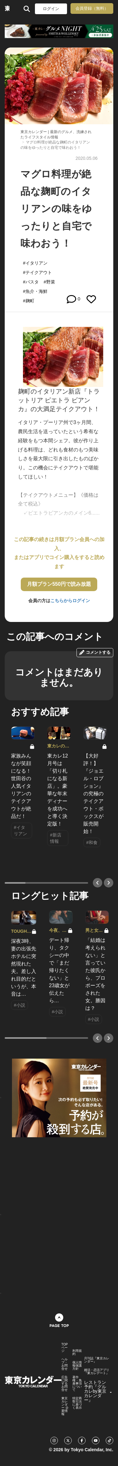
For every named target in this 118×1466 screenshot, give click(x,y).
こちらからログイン (70, 600)
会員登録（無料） (92, 8)
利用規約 (77, 1352)
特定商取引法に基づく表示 (77, 1403)
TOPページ (64, 1347)
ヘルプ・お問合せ (64, 1364)
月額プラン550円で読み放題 (59, 584)
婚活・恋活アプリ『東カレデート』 (96, 1371)
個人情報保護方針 (77, 1365)
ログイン (51, 8)
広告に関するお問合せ (64, 1383)
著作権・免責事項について (77, 1383)
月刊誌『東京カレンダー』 (96, 1360)
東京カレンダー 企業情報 (65, 1406)
